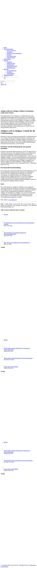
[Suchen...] (11, 76)
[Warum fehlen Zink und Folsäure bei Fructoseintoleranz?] (6, 356)
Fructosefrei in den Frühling (11, 366)
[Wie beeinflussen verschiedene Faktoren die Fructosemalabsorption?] (6, 231)
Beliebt (5, 340)
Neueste (6, 214)
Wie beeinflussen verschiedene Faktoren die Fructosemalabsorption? (15, 233)
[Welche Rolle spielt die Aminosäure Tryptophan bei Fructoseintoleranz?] (6, 347)
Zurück (2, 84)
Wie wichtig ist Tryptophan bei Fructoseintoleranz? (17, 242)
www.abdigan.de (12, 199)
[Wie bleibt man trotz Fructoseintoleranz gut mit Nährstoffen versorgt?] (6, 221)
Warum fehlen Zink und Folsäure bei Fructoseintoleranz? (18, 358)
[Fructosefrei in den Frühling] (6, 365)
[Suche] (5, 78)
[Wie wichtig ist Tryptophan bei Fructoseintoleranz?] (6, 241)
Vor (5, 84)
